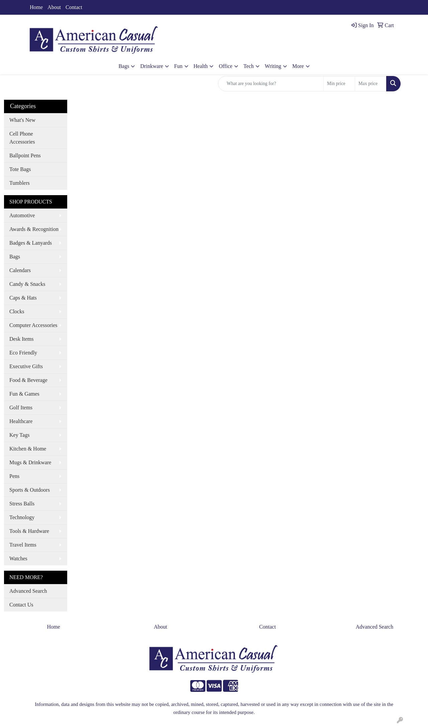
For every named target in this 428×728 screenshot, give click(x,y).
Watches (18, 558)
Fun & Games (24, 394)
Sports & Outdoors (29, 490)
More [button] (298, 66)
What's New (22, 120)
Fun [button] (178, 66)
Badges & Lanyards (30, 243)
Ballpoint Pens (25, 155)
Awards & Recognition (34, 229)
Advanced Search (28, 591)
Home (36, 7)
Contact (74, 7)
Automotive (22, 215)
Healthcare (20, 421)
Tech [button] (248, 66)
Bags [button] (123, 66)
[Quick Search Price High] (371, 83)
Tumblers (19, 183)
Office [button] (225, 66)
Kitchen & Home (27, 449)
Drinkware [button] (151, 66)
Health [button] (201, 66)
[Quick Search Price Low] (339, 83)
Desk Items (21, 339)
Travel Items (22, 545)
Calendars (20, 270)
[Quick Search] (271, 83)
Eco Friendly (23, 352)
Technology (21, 517)
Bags (14, 256)
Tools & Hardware (29, 531)
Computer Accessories (33, 325)
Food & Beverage (28, 380)
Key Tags (19, 435)
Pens (14, 476)
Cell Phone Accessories (22, 138)
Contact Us (21, 605)
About (54, 7)
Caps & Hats (23, 298)
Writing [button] (273, 66)
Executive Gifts (26, 366)
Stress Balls (21, 503)
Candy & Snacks (27, 284)
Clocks (16, 311)
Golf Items (20, 407)
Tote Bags (20, 169)
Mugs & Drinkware (30, 462)
